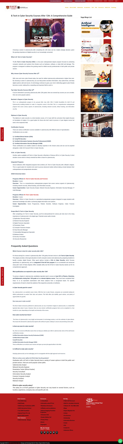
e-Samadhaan (44, 400)
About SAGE (73, 7)
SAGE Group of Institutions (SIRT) (26, 405)
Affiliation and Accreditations (48, 408)
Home (66, 7)
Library (65, 413)
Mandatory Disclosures (46, 405)
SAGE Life (107, 7)
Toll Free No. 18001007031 (2, 276)
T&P (92, 7)
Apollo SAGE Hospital (23, 415)
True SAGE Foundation (23, 410)
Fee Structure (67, 415)
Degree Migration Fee (69, 410)
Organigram (43, 424)
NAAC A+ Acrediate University (71, 403)
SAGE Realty (20, 403)
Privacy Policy (44, 419)
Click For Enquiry (2, 134)
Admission (80, 7)
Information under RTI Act (47, 403)
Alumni (42, 422)
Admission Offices (68, 430)
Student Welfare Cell (45, 417)
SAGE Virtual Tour (68, 1)
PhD (96, 7)
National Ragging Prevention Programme (47, 411)
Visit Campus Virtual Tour (94, 403)
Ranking (113, 7)
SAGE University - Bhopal (24, 420)
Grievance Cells (44, 414)
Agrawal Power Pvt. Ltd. (23, 413)
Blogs (65, 408)
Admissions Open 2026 (80, 1)
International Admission (55, 1)
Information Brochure (69, 420)
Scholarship (66, 418)
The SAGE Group (21, 400)
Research (101, 7)
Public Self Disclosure (69, 400)
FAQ (64, 425)
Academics (87, 7)
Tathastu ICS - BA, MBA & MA (71, 405)
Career (65, 423)
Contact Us (66, 427)
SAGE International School (24, 408)
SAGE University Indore (15, 443)
